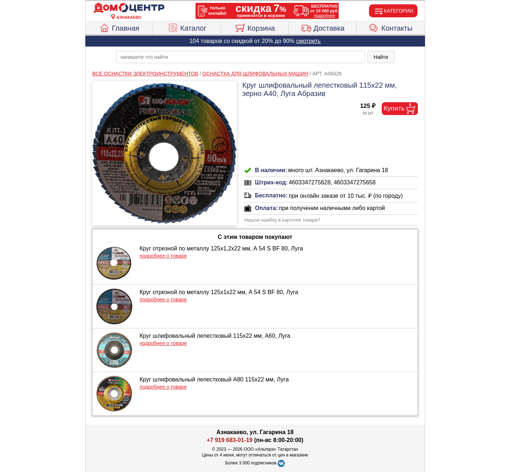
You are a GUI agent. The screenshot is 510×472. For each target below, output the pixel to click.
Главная (119, 27)
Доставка (322, 27)
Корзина (255, 27)
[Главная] (129, 8)
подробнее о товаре (163, 256)
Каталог (187, 27)
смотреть (308, 41)
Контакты (390, 27)
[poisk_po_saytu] (240, 57)
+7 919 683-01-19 (230, 440)
